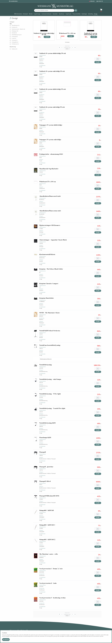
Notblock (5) (14, 49)
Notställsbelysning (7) (17, 34)
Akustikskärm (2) (15, 25)
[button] (75, 10)
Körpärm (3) (14, 27)
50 (67, 48)
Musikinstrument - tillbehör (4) (18, 29)
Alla (11, 23)
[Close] (6, 639)
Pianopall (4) (15, 36)
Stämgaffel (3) (15, 42)
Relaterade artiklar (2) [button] (46, 359)
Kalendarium (13, 1)
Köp (47, 36)
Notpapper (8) (15, 31)
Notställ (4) (14, 32)
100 (69, 48)
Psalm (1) (14, 38)
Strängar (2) (14, 40)
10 (65, 48)
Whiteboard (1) (15, 44)
